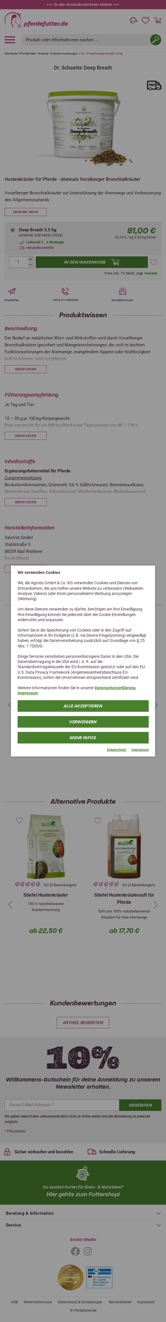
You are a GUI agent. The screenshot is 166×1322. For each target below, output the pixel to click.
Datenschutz (116, 750)
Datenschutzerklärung (115, 688)
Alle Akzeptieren (83, 705)
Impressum (28, 693)
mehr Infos (83, 737)
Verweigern (83, 721)
